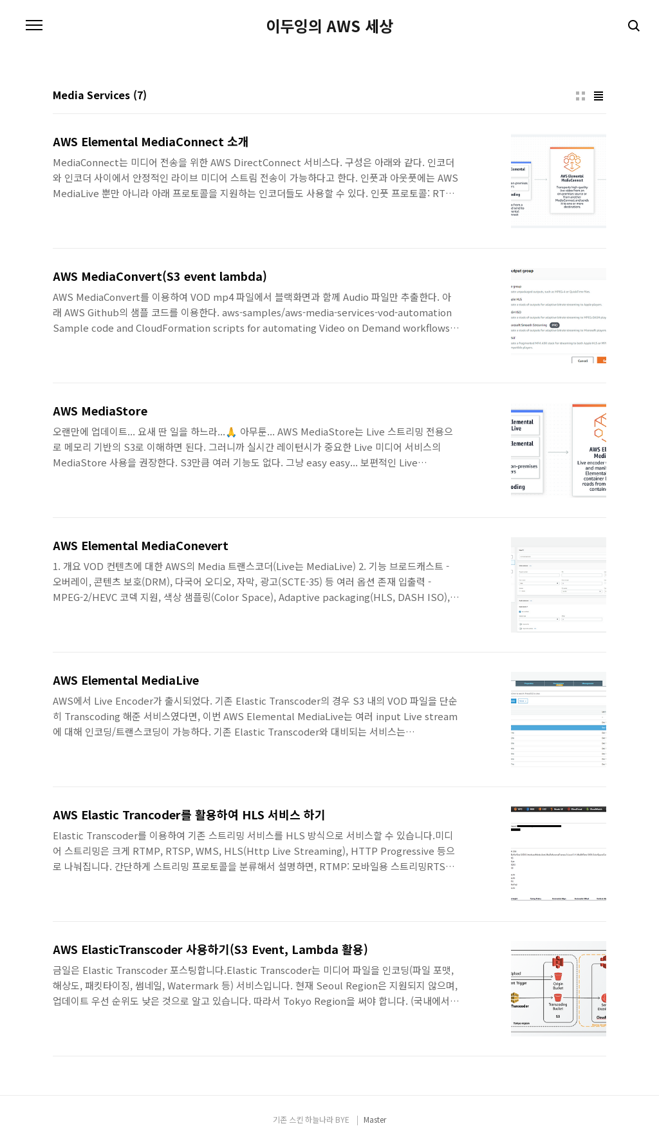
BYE (342, 1119)
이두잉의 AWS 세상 (329, 25)
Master (375, 1119)
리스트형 (598, 96)
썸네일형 (580, 96)
